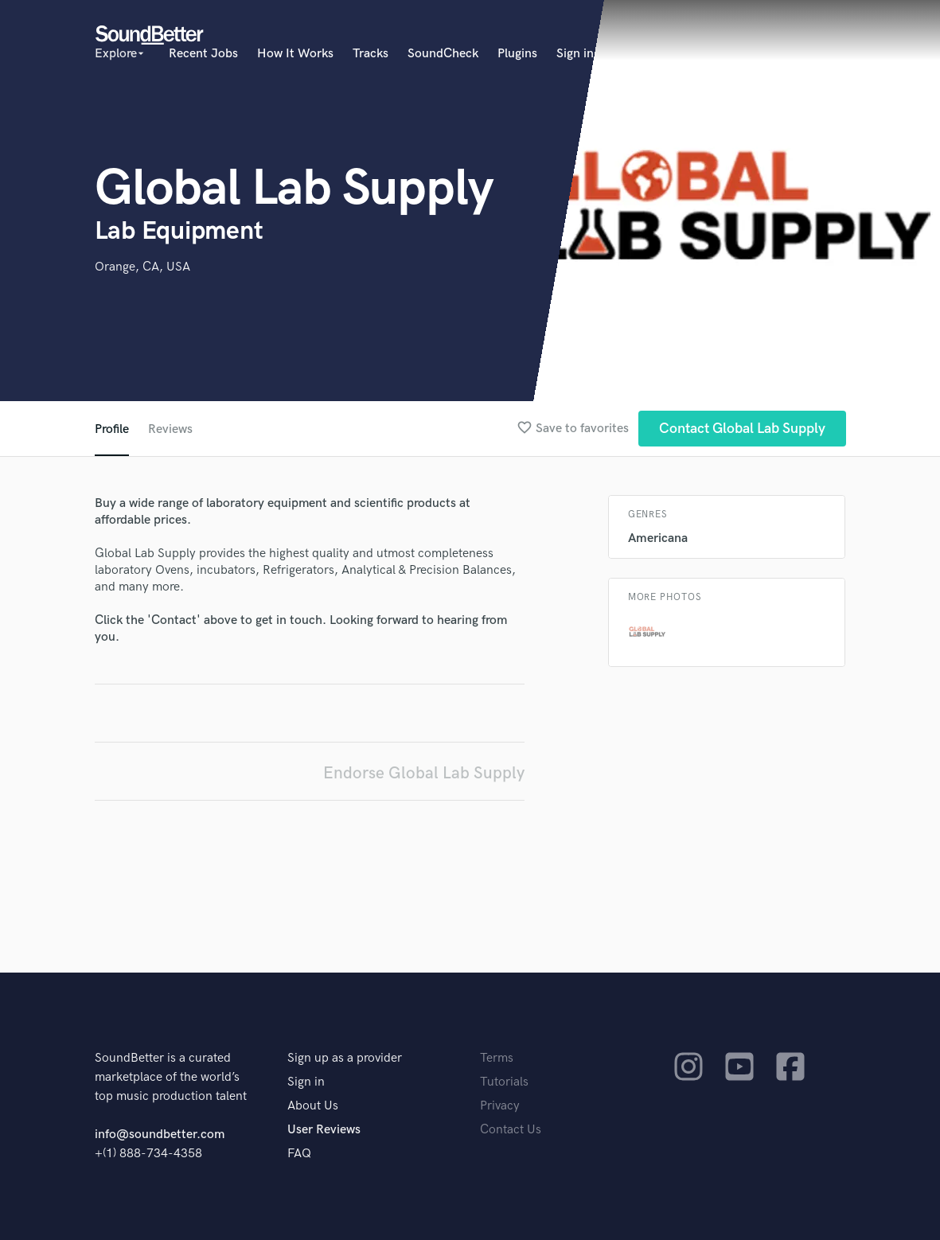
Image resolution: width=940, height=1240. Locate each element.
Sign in (575, 53)
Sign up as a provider (344, 1058)
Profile (112, 429)
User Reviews (324, 1129)
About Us (312, 1105)
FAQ (299, 1153)
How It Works (295, 53)
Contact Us (510, 1129)
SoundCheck (443, 53)
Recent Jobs (203, 53)
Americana (658, 538)
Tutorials (504, 1082)
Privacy (500, 1105)
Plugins (517, 53)
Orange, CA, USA (142, 267)
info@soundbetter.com (159, 1134)
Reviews (170, 429)
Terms (496, 1058)
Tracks (370, 53)
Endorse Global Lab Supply (424, 773)
